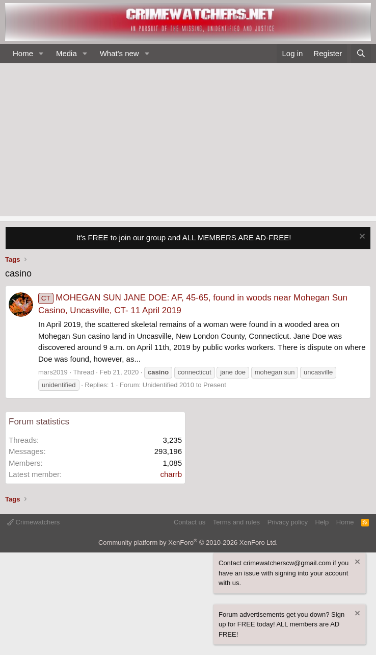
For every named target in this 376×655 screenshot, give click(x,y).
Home (23, 53)
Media (66, 53)
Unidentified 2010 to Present (184, 385)
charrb (171, 474)
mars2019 (53, 372)
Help (322, 522)
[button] (41, 54)
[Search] (361, 54)
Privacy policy (287, 522)
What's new (119, 53)
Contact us (189, 522)
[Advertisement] (188, 139)
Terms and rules (236, 522)
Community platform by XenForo (188, 542)
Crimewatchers (33, 522)
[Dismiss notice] (361, 237)
